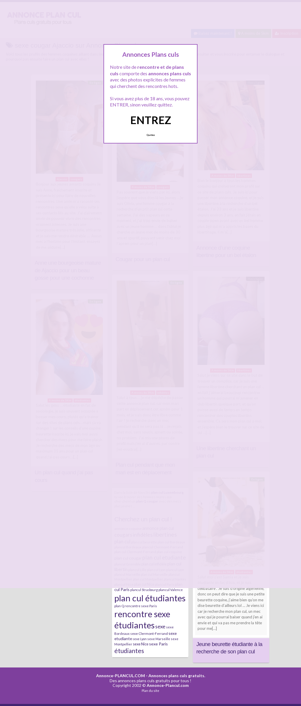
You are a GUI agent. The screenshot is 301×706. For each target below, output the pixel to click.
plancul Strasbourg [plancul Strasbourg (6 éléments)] (144, 590)
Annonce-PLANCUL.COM (120, 675)
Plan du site (150, 690)
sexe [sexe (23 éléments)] (160, 626)
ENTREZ (150, 120)
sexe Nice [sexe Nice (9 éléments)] (140, 644)
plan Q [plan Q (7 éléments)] (119, 606)
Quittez (150, 134)
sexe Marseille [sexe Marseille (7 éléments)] (158, 639)
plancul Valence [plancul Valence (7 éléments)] (170, 590)
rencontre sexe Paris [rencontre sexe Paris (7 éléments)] (141, 606)
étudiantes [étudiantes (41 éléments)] (129, 650)
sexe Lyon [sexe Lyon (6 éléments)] (140, 639)
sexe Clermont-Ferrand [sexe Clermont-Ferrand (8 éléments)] (149, 633)
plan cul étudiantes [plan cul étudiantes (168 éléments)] (149, 598)
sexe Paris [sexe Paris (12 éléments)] (158, 643)
